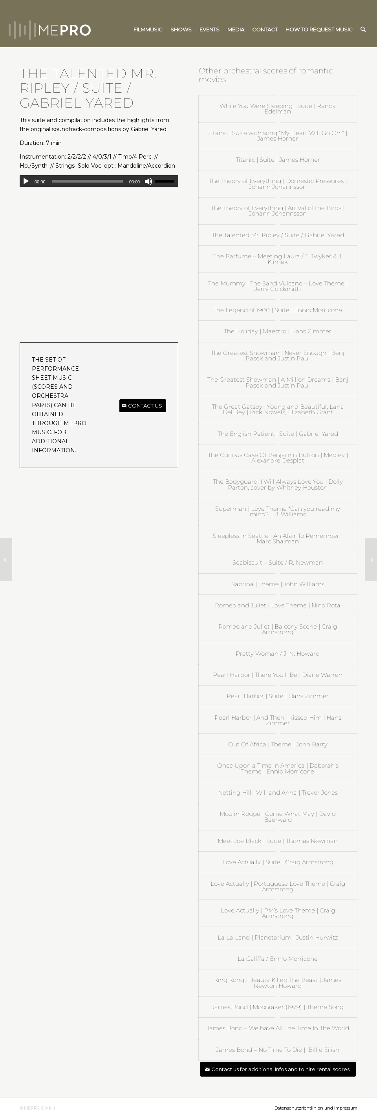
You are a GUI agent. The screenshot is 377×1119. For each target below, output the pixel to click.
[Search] (363, 29)
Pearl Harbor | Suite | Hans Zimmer (278, 696)
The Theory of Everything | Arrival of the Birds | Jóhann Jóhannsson (277, 210)
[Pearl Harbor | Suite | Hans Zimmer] (371, 559)
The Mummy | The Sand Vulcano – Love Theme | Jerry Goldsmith (278, 286)
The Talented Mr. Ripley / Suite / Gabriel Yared (278, 235)
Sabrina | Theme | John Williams (277, 584)
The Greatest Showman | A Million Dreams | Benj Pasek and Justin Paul (277, 382)
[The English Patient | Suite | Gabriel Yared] (6, 559)
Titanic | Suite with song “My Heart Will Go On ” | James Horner (277, 135)
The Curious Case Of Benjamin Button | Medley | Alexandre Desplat (278, 457)
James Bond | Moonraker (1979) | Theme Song (278, 1007)
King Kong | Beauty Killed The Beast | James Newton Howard (277, 982)
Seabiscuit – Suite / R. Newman (277, 562)
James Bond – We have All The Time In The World (278, 1028)
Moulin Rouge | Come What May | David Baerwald (278, 816)
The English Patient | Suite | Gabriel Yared (278, 433)
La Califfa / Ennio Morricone (278, 958)
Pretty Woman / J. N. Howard (278, 653)
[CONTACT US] (142, 405)
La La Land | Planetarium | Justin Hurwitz (278, 937)
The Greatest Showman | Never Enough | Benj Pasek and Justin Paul (277, 355)
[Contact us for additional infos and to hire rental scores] (278, 1069)
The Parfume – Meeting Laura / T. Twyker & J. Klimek (277, 258)
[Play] (26, 181)
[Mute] (148, 181)
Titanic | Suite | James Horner (278, 159)
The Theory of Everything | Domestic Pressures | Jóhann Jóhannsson (278, 183)
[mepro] (73, 29)
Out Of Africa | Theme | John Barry (278, 744)
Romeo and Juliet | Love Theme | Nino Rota (277, 605)
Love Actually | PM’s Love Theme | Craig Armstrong (278, 913)
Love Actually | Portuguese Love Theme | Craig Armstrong (277, 886)
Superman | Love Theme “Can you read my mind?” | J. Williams (277, 511)
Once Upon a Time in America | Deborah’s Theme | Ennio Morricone (278, 768)
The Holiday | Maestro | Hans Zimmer (277, 331)
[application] (99, 181)
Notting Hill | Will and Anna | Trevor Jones (278, 792)
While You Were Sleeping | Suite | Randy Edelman (278, 108)
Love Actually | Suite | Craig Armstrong (277, 862)
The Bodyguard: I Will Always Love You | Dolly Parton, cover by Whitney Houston (278, 484)
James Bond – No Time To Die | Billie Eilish (277, 1049)
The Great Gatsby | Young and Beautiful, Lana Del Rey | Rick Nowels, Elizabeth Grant (278, 409)
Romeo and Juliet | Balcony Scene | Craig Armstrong (277, 629)
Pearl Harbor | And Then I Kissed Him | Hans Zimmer (277, 720)
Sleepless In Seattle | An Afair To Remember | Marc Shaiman (277, 538)
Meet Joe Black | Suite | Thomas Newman (278, 841)
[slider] (87, 181)
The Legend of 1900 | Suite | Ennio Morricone (277, 310)
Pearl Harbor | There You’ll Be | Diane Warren (277, 674)
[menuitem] (148, 29)
